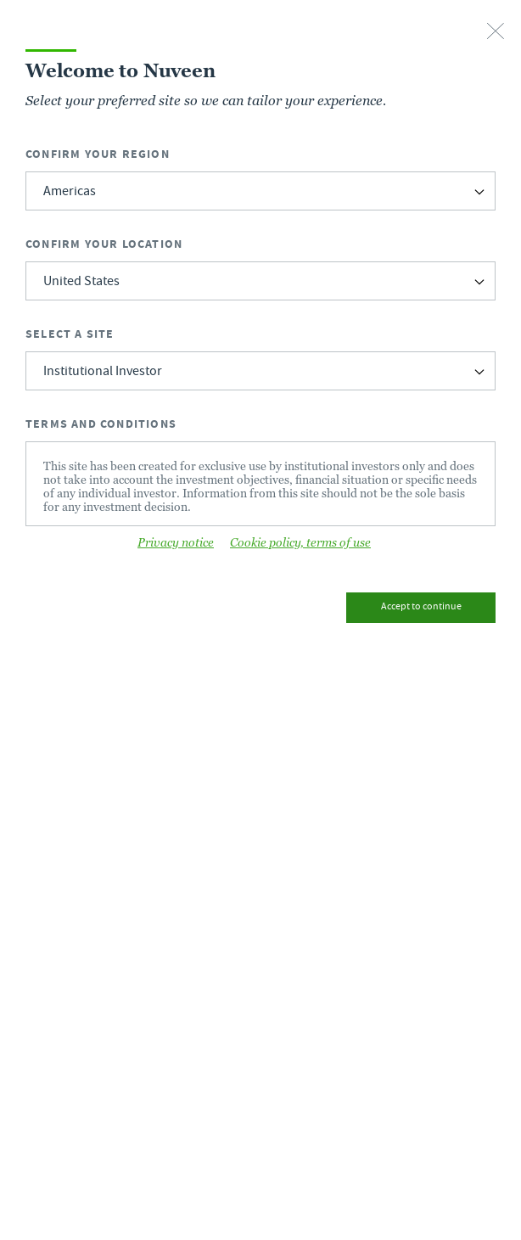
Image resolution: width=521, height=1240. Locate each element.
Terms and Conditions (100, 424)
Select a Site (70, 334)
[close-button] (495, 32)
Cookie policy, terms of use (300, 542)
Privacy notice (175, 542)
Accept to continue (421, 607)
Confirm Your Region (97, 154)
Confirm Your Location (103, 244)
